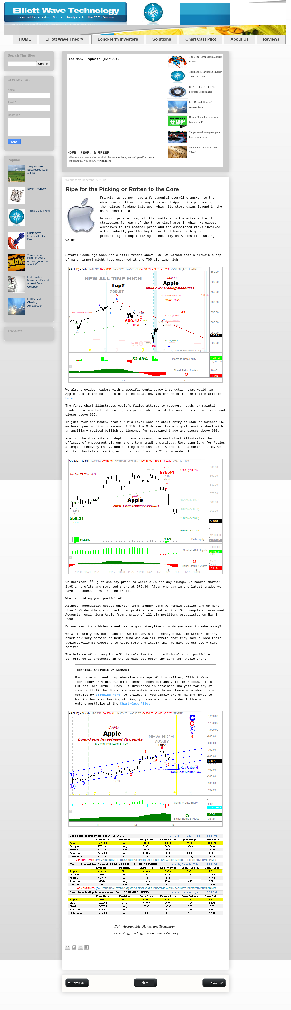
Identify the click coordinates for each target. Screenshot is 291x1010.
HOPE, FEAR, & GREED (88, 152)
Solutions (161, 39)
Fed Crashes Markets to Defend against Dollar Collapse (38, 282)
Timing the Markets (38, 210)
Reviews (271, 39)
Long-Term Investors (118, 39)
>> (103, 160)
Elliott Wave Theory (64, 39)
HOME (25, 39)
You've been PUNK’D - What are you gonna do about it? (37, 260)
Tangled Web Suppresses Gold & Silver (37, 169)
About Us (239, 39)
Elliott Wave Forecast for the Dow (36, 236)
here (69, 398)
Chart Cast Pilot (200, 39)
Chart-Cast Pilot (135, 704)
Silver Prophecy (36, 188)
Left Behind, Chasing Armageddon (34, 302)
